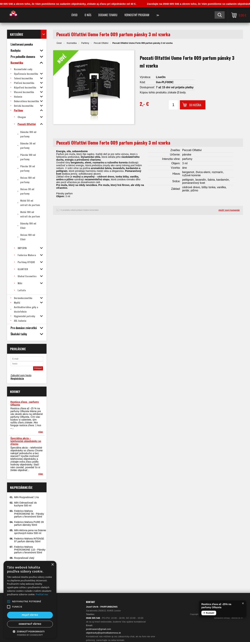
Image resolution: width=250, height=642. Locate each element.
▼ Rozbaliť (208, 613)
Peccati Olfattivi (101, 43)
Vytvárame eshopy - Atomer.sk (228, 618)
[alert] (30, 599)
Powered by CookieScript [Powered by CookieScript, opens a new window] (30, 635)
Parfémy (85, 43)
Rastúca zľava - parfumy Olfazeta (24, 403)
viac (40, 431)
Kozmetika (72, 43)
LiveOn (160, 77)
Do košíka (195, 105)
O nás (88, 15)
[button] (8, 601)
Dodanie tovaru (107, 15)
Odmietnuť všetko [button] (30, 623)
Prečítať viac (42, 594)
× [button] (52, 564)
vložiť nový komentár (229, 210)
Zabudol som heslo (21, 375)
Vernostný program (136, 15)
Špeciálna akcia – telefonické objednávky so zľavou (25, 441)
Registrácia (17, 378)
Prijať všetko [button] (30, 615)
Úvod (74, 15)
